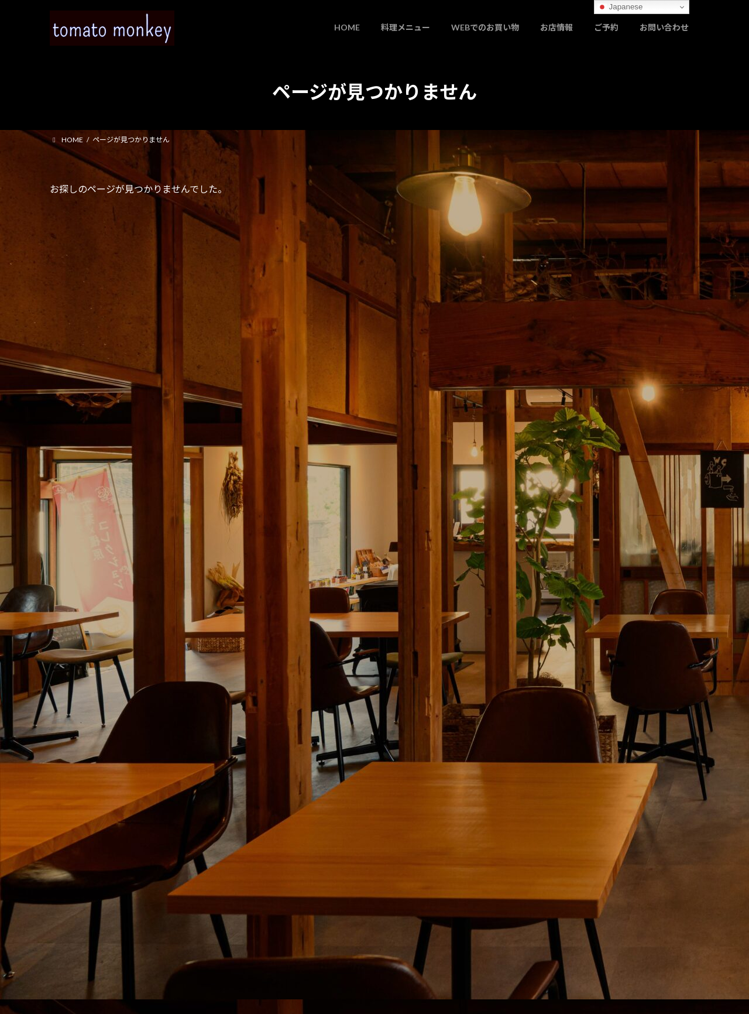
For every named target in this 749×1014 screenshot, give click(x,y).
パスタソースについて (565, 278)
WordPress (311, 993)
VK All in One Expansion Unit (450, 993)
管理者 (60, 937)
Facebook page (597, 661)
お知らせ (583, 217)
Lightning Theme (371, 993)
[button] (208, 528)
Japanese (620, 7)
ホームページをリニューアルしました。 (603, 231)
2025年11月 (549, 346)
